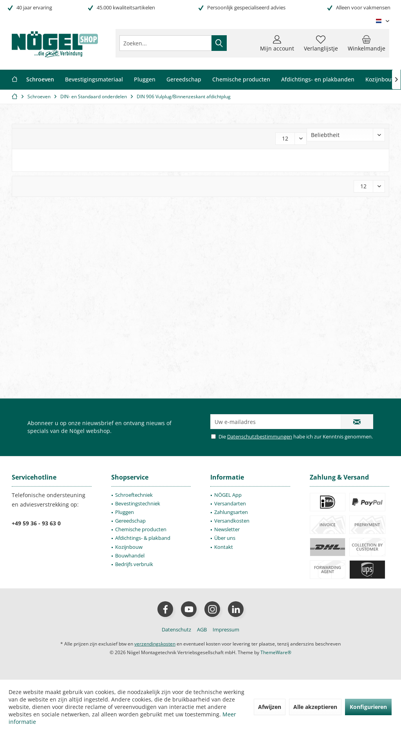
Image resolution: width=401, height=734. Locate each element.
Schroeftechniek (134, 494)
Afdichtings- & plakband (142, 537)
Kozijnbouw (129, 546)
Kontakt (223, 546)
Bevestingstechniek (137, 503)
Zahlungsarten (231, 512)
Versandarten (230, 503)
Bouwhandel (130, 555)
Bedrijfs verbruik (134, 564)
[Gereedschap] (184, 80)
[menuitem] (366, 43)
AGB (202, 629)
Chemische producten (140, 529)
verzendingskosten (154, 643)
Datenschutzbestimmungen (259, 436)
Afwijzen (269, 707)
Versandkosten (231, 520)
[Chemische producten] (241, 80)
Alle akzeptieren (315, 707)
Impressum (226, 629)
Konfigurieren (368, 707)
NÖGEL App (228, 494)
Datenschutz (176, 629)
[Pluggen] (144, 80)
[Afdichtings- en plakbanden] (318, 80)
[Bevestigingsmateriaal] (94, 80)
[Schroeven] (40, 80)
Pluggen (124, 512)
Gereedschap (130, 520)
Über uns (224, 537)
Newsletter (227, 529)
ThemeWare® (275, 652)
